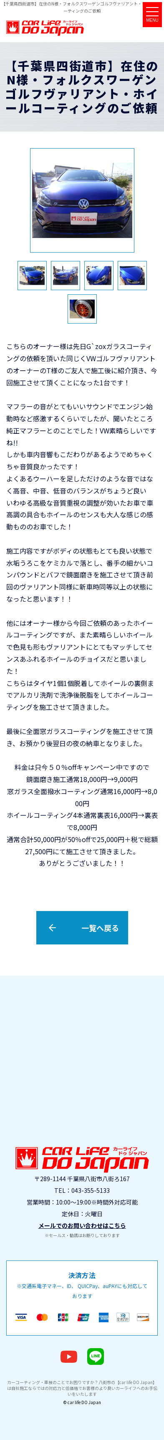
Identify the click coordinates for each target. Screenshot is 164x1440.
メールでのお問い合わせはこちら (82, 1225)
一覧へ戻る (100, 927)
